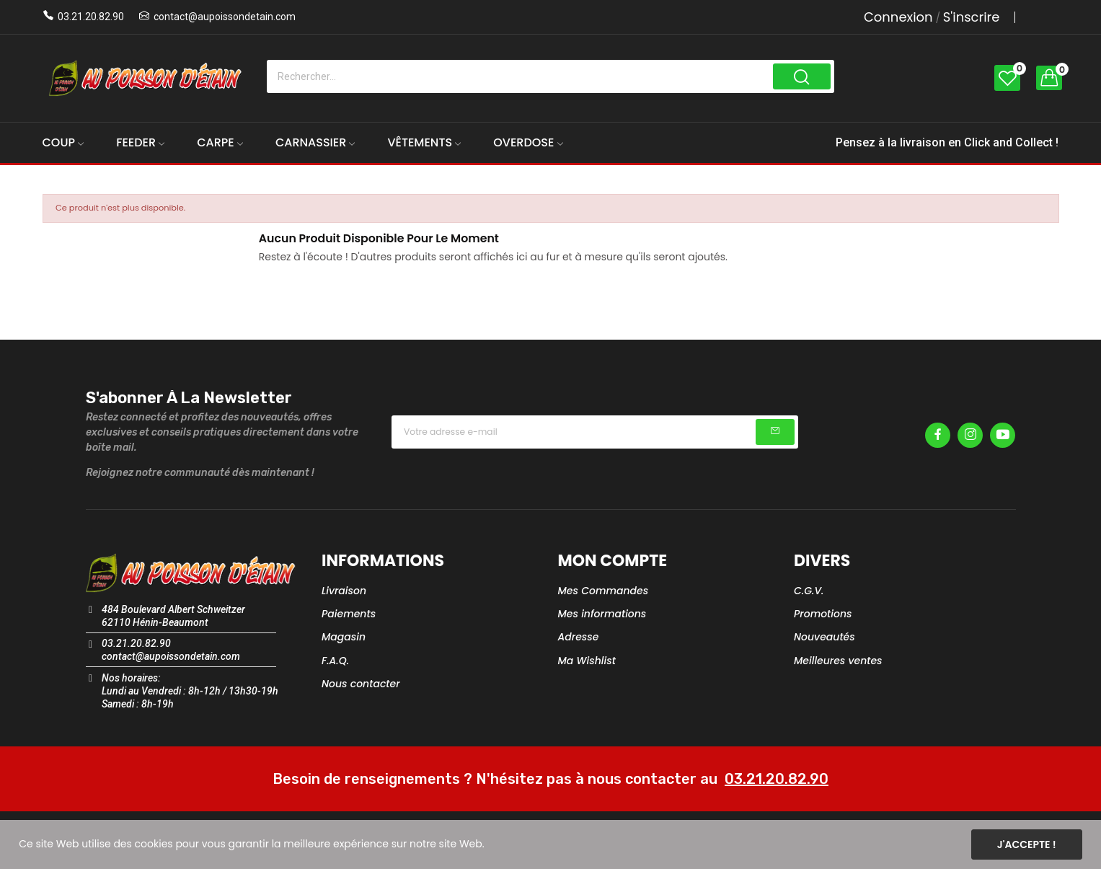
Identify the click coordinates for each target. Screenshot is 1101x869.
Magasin (344, 637)
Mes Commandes (603, 590)
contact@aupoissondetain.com (225, 16)
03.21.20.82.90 (91, 16)
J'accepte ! (1026, 844)
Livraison (344, 590)
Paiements (349, 613)
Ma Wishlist (587, 660)
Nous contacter (361, 683)
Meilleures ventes (838, 660)
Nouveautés (824, 637)
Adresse (578, 637)
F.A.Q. (335, 660)
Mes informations (602, 613)
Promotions (823, 613)
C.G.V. (808, 590)
